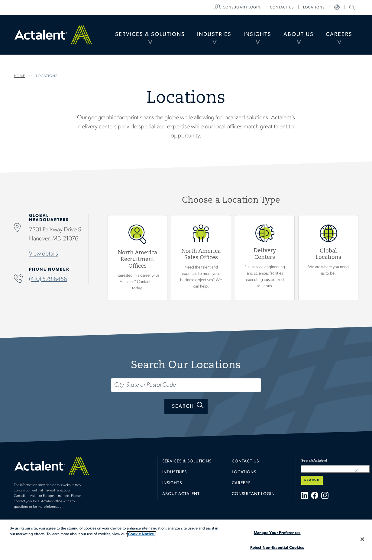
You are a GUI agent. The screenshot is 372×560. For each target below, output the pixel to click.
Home (53, 34)
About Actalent (181, 494)
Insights (257, 34)
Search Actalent (351, 7)
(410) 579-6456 (48, 279)
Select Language (337, 8)
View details (43, 254)
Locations (314, 7)
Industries (214, 34)
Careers (339, 34)
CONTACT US (282, 7)
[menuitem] (150, 34)
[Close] (362, 539)
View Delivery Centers (264, 258)
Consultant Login (241, 7)
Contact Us (245, 461)
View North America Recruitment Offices (137, 258)
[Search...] (186, 385)
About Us (298, 34)
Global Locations (328, 258)
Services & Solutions (150, 34)
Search (183, 406)
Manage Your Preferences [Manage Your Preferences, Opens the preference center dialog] (277, 533)
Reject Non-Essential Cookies (277, 548)
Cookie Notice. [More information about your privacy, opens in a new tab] (141, 534)
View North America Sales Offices (201, 258)
